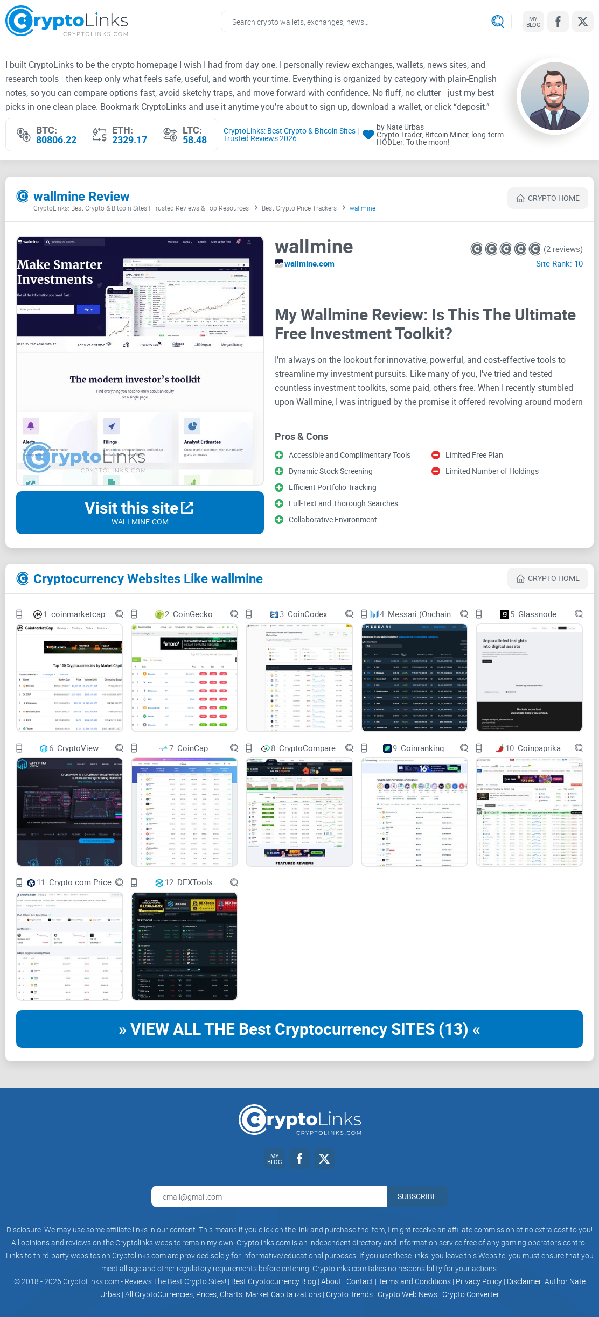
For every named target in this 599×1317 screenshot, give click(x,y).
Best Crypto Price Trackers (299, 208)
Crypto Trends (349, 1294)
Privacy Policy (479, 1281)
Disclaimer (524, 1281)
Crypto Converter (470, 1294)
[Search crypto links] (366, 21)
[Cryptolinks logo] (66, 21)
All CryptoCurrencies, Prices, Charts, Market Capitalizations (223, 1294)
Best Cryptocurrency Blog (273, 1281)
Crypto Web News (407, 1294)
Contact (359, 1281)
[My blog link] (533, 21)
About (331, 1281)
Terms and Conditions (414, 1281)
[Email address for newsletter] (269, 1196)
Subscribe (417, 1196)
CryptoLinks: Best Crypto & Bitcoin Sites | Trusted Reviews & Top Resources (141, 208)
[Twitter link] (583, 21)
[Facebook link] (558, 21)
